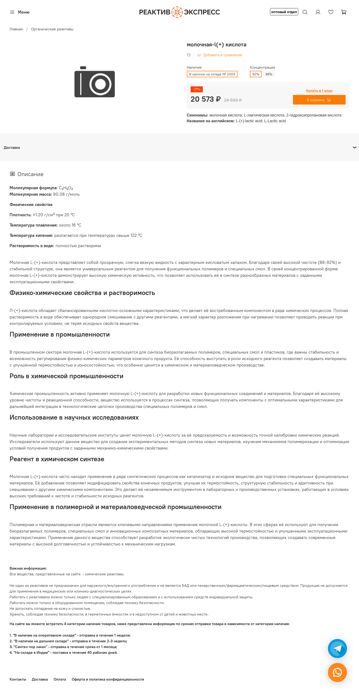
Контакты (18, 679)
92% (255, 74)
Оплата (60, 679)
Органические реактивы (52, 29)
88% (268, 74)
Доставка (40, 679)
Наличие (194, 67)
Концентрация (262, 67)
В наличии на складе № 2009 (212, 74)
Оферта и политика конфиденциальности (108, 679)
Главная (16, 29)
